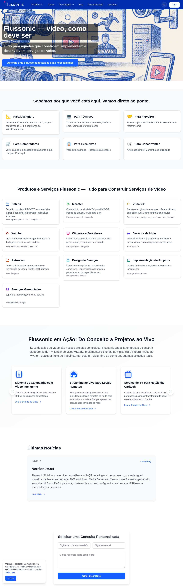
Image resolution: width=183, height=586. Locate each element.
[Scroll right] (170, 392)
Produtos (37, 4)
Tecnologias (66, 4)
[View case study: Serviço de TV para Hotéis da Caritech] (146, 390)
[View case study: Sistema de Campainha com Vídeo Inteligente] (36, 390)
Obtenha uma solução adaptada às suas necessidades (40, 62)
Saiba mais (10, 572)
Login (174, 4)
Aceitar (11, 578)
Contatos (112, 4)
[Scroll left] (12, 392)
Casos (51, 4)
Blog (81, 4)
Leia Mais (38, 494)
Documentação (95, 4)
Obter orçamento (91, 576)
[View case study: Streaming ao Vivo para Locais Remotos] (91, 390)
